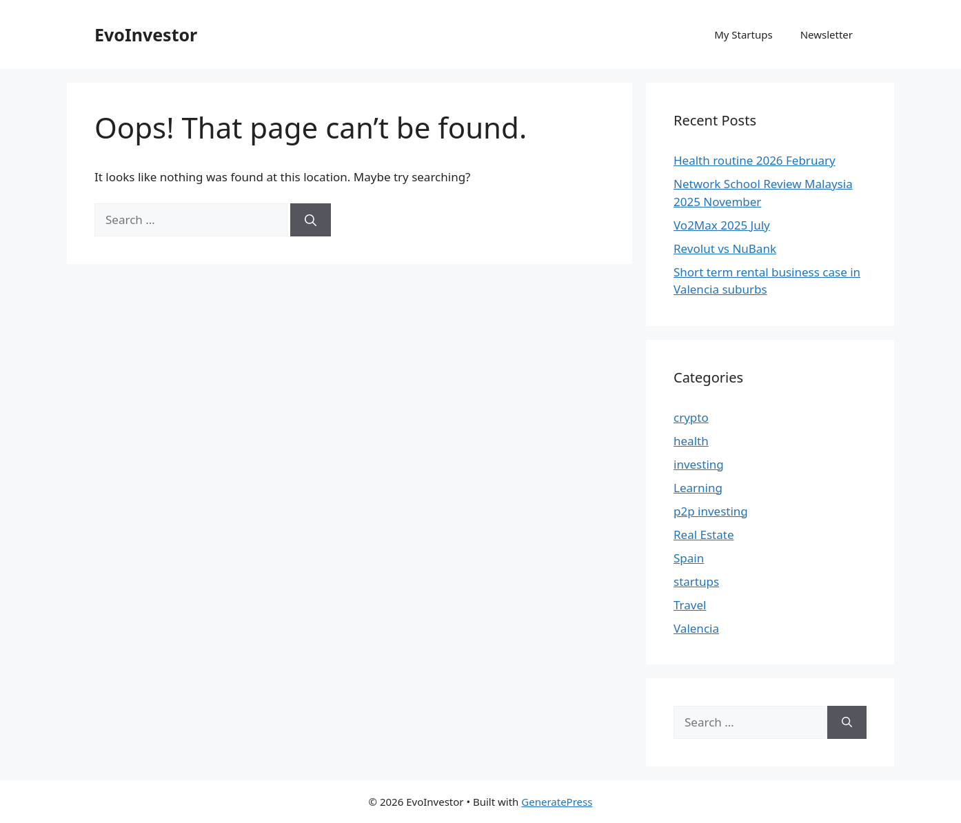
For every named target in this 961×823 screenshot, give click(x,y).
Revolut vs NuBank (725, 248)
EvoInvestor (145, 34)
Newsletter (826, 34)
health (691, 441)
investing (699, 464)
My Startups (743, 34)
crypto (691, 417)
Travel (690, 605)
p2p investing (711, 511)
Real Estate (704, 534)
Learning (698, 488)
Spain (689, 558)
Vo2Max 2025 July (722, 225)
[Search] (310, 219)
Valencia (696, 628)
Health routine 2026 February (755, 160)
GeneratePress (556, 802)
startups (696, 581)
